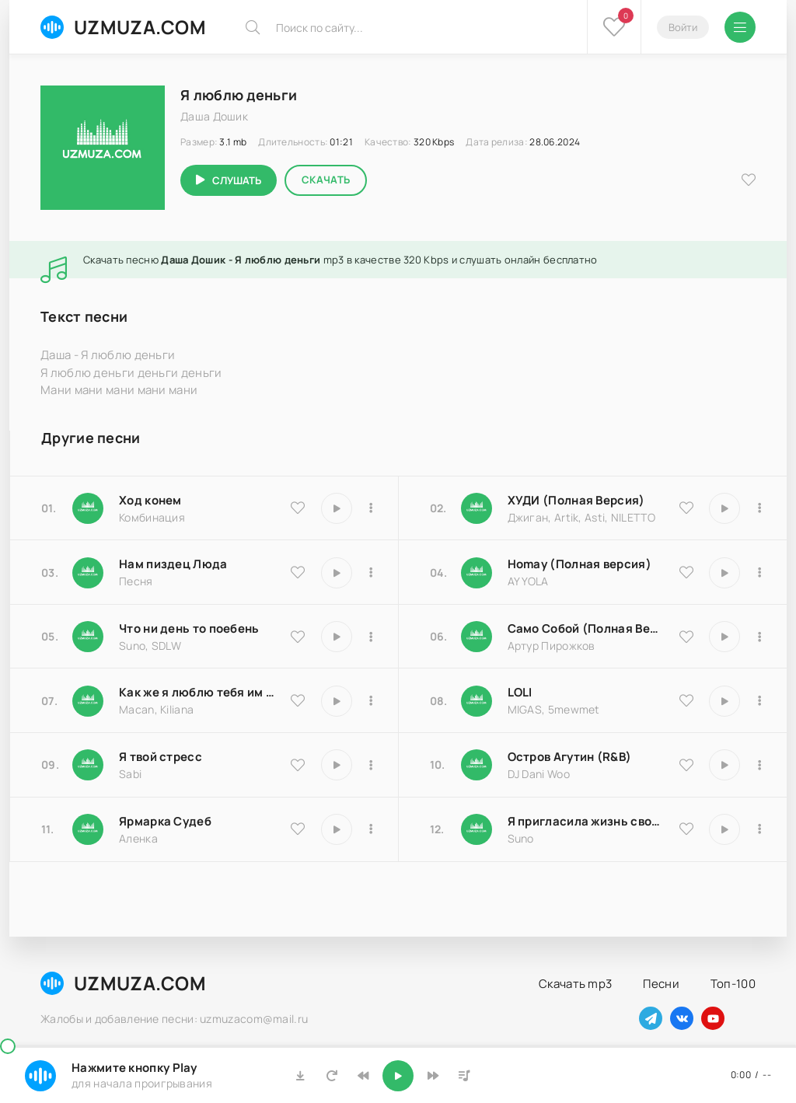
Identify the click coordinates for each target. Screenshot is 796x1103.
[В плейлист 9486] (371, 701)
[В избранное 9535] (298, 507)
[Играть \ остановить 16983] (724, 572)
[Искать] (252, 27)
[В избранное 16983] (686, 572)
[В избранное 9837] (686, 507)
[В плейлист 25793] (371, 636)
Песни (661, 984)
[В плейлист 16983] (759, 573)
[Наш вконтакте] (681, 1018)
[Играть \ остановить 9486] (336, 701)
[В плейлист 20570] (759, 701)
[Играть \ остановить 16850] (336, 764)
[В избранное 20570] (686, 700)
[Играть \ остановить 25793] (336, 636)
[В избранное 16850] (298, 765)
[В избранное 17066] (686, 828)
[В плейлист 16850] (371, 765)
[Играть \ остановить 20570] (724, 701)
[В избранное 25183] (298, 828)
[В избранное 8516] (686, 765)
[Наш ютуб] (712, 1018)
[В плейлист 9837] (759, 508)
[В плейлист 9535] (371, 508)
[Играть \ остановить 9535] (336, 508)
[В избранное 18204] (686, 636)
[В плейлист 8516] (759, 765)
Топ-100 (733, 984)
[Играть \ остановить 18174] (336, 572)
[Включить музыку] (398, 1075)
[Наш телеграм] (650, 1018)
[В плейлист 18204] (759, 636)
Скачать (326, 180)
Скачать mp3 (575, 984)
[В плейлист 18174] (371, 573)
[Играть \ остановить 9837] (724, 508)
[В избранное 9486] (298, 700)
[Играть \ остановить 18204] (724, 636)
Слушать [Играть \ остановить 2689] (236, 180)
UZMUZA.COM (123, 27)
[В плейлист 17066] (759, 829)
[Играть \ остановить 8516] (724, 764)
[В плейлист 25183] (371, 829)
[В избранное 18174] (298, 572)
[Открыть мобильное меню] (740, 27)
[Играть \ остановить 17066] (724, 829)
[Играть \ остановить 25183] (336, 829)
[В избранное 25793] (298, 636)
